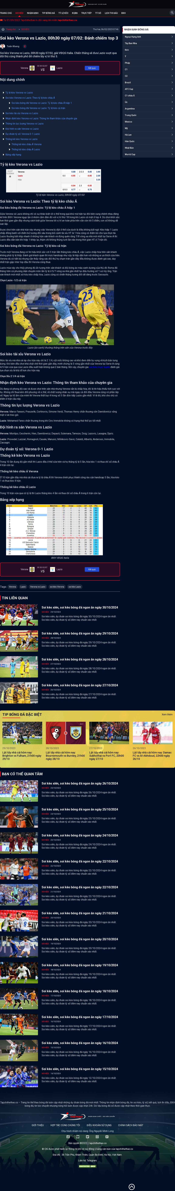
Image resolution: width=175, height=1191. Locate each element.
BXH (123, 13)
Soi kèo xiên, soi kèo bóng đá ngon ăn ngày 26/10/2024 (80, 783)
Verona (12, 587)
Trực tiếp (86, 13)
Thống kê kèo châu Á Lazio (26, 149)
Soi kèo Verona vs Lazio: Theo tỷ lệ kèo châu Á (30, 97)
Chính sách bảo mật (130, 1125)
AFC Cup (129, 89)
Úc (126, 102)
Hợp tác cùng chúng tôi (65, 1125)
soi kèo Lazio (75, 587)
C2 (126, 76)
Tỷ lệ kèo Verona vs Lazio (19, 92)
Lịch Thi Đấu (111, 13)
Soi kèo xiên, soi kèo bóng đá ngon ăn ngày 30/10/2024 (80, 607)
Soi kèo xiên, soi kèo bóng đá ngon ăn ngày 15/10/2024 (80, 1069)
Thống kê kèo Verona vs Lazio (21, 139)
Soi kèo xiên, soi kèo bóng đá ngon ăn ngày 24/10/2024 (80, 835)
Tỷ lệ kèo (63, 13)
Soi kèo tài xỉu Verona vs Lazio (21, 113)
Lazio (23, 587)
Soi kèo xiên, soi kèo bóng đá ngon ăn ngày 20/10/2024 (80, 939)
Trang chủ (6, 13)
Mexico (128, 122)
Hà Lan (128, 135)
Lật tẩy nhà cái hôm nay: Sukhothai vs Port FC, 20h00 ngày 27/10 (106, 755)
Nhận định (32, 13)
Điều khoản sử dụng (99, 1125)
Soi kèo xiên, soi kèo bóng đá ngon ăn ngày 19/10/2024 (80, 965)
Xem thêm (167, 714)
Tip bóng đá (48, 13)
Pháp (127, 63)
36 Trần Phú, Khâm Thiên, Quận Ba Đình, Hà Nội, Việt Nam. (92, 1154)
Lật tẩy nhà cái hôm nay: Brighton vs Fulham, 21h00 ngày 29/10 (21, 755)
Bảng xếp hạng (13, 154)
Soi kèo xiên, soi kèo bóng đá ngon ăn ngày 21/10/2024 (80, 913)
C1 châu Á (130, 95)
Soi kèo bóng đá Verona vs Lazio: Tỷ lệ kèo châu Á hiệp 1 (42, 103)
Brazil (128, 82)
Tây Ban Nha (131, 43)
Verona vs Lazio (37, 587)
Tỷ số (98, 13)
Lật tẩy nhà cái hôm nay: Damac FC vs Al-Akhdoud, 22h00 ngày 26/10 (152, 755)
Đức (127, 50)
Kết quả (92, 68)
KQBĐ (75, 13)
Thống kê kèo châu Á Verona (26, 144)
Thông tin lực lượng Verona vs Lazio (24, 123)
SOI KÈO (25, 29)
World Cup (130, 154)
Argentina (130, 108)
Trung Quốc (130, 115)
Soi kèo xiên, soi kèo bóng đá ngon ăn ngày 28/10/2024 (80, 659)
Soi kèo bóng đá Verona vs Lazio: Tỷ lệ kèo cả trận (38, 108)
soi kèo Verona (57, 587)
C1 (126, 69)
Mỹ (126, 128)
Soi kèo (19, 13)
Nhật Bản (129, 148)
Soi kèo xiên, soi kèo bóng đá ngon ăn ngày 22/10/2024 (80, 861)
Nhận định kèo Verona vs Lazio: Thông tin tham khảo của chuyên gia (41, 118)
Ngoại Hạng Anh (133, 37)
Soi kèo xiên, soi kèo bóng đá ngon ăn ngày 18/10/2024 (80, 991)
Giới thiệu (38, 1125)
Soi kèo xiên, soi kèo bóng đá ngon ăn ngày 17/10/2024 (80, 1017)
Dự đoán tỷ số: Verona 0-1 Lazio (22, 134)
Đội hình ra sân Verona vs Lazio (22, 128)
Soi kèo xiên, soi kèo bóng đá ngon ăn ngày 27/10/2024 (80, 685)
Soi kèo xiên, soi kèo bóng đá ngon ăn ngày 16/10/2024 (80, 1043)
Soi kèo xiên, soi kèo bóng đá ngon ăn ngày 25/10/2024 (80, 809)
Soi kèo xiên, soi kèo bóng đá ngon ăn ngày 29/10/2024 (80, 633)
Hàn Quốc (129, 141)
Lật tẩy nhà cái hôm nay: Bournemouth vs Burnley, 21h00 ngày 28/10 (65, 755)
